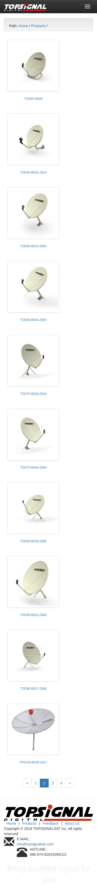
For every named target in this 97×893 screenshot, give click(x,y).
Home (23, 26)
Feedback (50, 823)
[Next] (69, 783)
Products (38, 26)
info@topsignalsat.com (35, 844)
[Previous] (27, 783)
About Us (72, 823)
